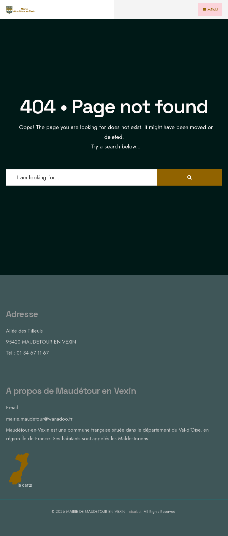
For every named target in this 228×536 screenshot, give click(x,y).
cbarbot (135, 511)
